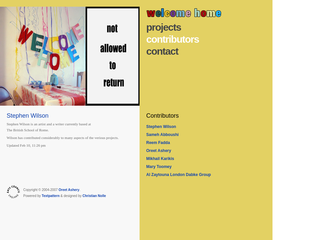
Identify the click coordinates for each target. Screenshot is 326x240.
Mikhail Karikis (160, 158)
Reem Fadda (158, 142)
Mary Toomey (158, 166)
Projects (163, 27)
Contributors (172, 39)
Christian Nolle (94, 196)
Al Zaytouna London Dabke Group (178, 174)
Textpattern (51, 196)
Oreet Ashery (158, 150)
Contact (162, 51)
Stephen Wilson (161, 126)
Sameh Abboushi (162, 134)
